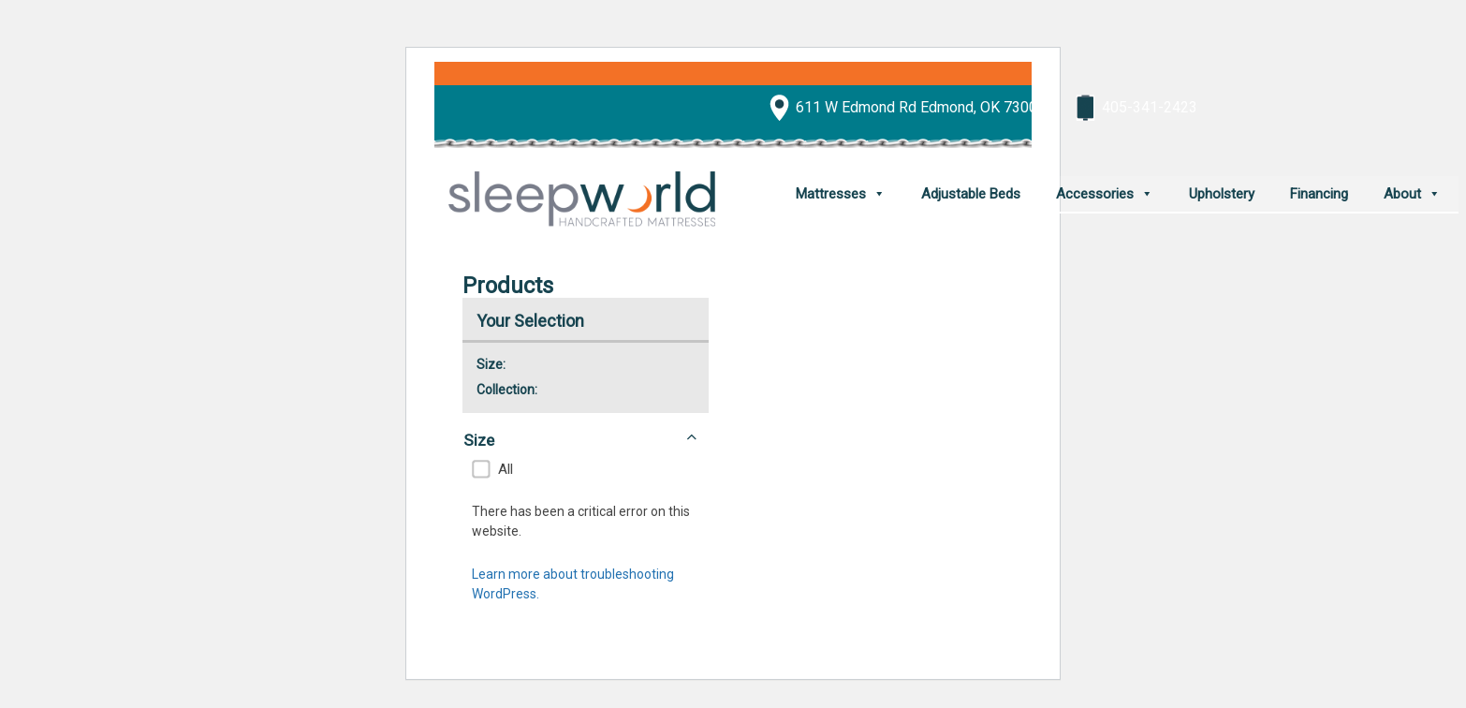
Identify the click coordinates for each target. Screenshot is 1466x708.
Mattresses (831, 193)
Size (579, 439)
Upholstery (1221, 193)
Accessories (1095, 193)
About (1402, 193)
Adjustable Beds (970, 193)
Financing (1319, 193)
